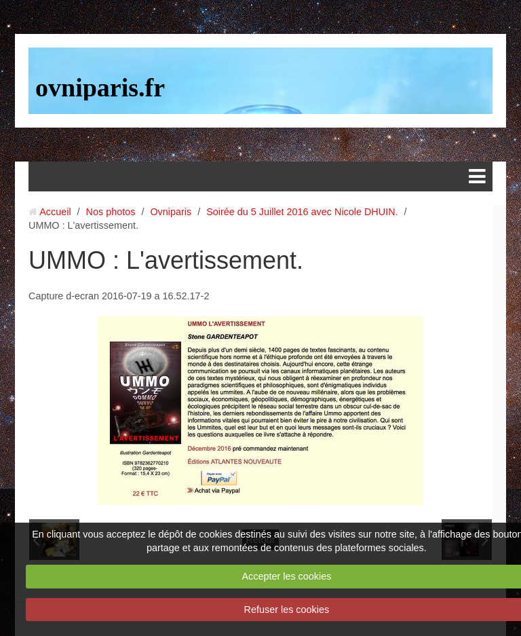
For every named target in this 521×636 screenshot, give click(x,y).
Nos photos (111, 211)
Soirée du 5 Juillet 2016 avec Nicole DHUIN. (302, 211)
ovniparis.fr (100, 87)
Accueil (55, 211)
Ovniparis (170, 211)
